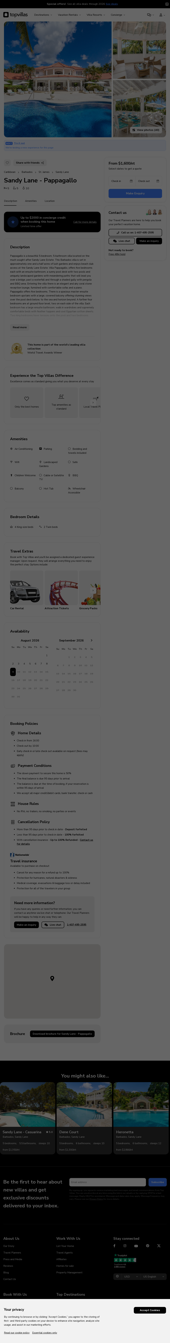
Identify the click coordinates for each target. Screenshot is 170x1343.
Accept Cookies (150, 1310)
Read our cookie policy (17, 1332)
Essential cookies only (44, 1332)
